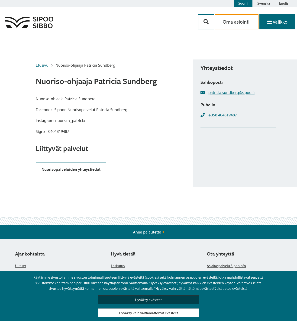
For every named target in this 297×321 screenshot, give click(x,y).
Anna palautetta (148, 232)
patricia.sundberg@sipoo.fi (231, 92)
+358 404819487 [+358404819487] (222, 115)
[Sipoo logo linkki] (29, 26)
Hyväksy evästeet (148, 299)
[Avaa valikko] (277, 21)
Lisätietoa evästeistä (232, 288)
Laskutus (118, 265)
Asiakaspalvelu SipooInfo (226, 265)
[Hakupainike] (206, 21)
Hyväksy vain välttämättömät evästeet (148, 313)
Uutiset (20, 265)
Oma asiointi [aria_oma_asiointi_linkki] (237, 22)
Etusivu (42, 65)
